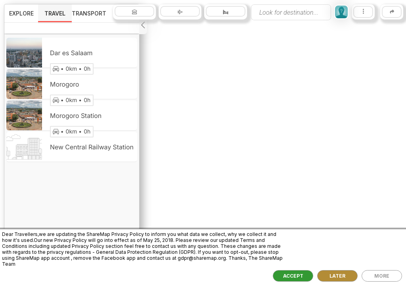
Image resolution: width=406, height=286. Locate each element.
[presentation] (291, 12)
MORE (381, 276)
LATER (337, 276)
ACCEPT (293, 276)
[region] (203, 143)
